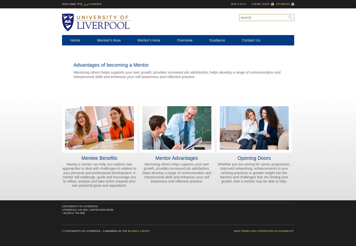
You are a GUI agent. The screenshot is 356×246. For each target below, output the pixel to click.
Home (75, 40)
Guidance (217, 40)
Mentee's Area (109, 40)
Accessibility (284, 230)
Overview (185, 40)
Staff (265, 3)
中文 (80, 3)
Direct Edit (64, 236)
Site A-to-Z (238, 3)
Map (237, 230)
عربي (86, 3)
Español (96, 3)
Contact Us (251, 40)
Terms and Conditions (257, 230)
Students (283, 3)
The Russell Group (135, 230)
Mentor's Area (148, 40)
